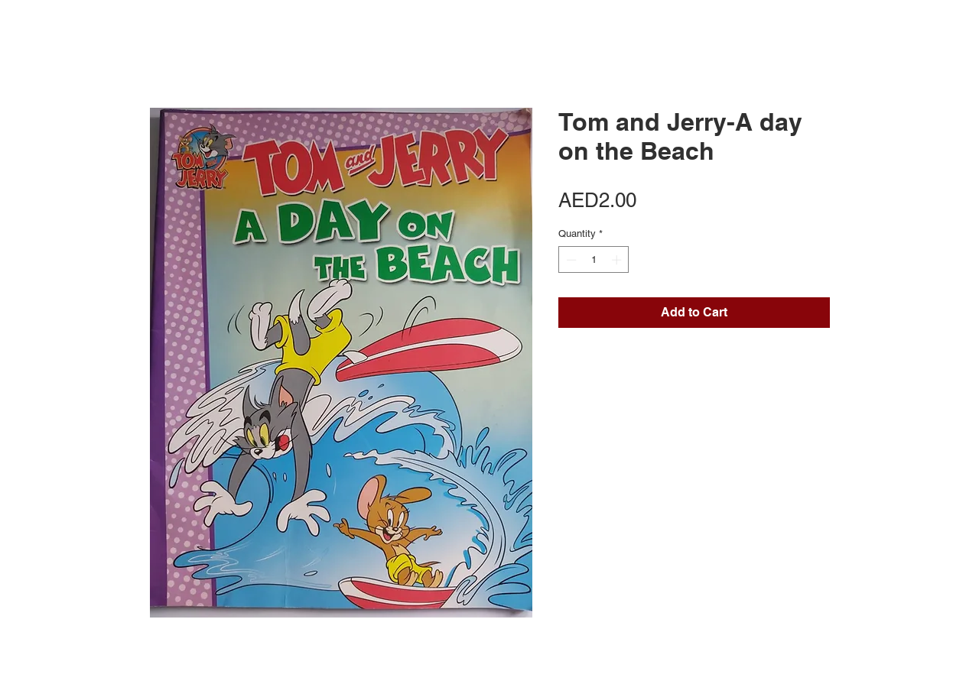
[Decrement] (570, 260)
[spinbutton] (594, 260)
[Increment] (618, 260)
